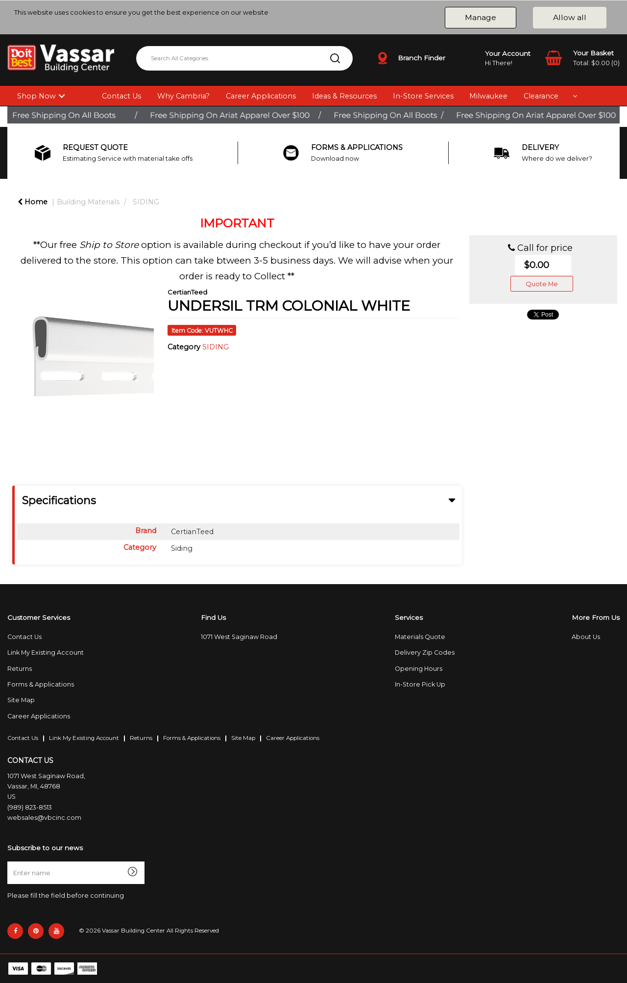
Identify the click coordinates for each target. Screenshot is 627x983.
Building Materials (88, 201)
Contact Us (121, 96)
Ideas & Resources (344, 96)
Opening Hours (418, 668)
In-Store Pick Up (420, 684)
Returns (19, 668)
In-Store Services (423, 96)
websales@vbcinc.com (44, 817)
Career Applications (261, 96)
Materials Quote (420, 636)
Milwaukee (488, 96)
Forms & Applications (40, 684)
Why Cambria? (183, 96)
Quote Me (542, 284)
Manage (480, 17)
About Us (586, 636)
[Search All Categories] (244, 58)
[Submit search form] (335, 58)
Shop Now (36, 96)
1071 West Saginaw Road (239, 636)
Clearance (541, 96)
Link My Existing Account (45, 652)
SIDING (146, 201)
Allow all (569, 17)
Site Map (21, 700)
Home (33, 201)
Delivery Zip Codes (425, 652)
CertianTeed (187, 292)
